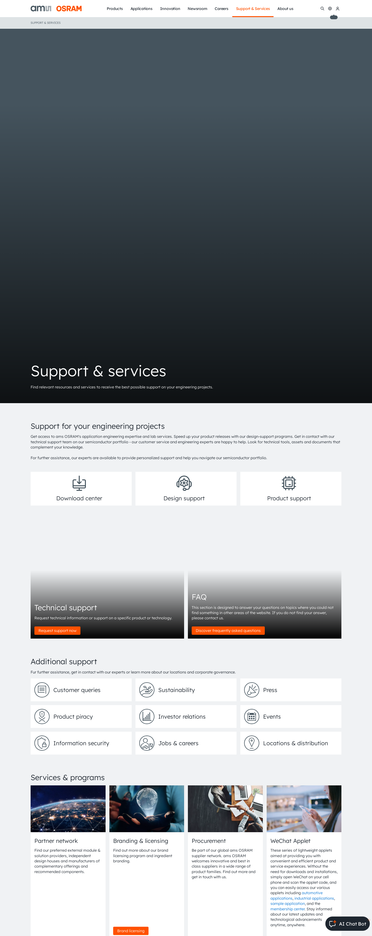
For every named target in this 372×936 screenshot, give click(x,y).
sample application (287, 903)
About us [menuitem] (285, 8)
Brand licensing (130, 930)
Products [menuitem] (115, 8)
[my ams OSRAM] (337, 8)
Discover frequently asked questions (228, 630)
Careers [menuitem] (221, 8)
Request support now (57, 630)
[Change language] (330, 8)
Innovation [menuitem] (170, 8)
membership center (287, 909)
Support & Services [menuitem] (253, 8)
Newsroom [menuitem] (197, 8)
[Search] (322, 8)
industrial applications (314, 898)
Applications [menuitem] (141, 8)
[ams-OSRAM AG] (56, 8)
